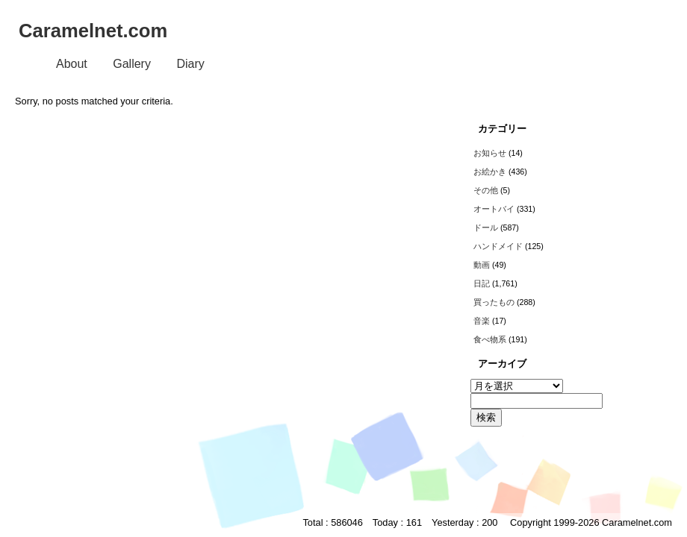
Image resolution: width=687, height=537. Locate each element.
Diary (190, 63)
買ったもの (494, 302)
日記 (481, 283)
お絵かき (489, 171)
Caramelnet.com (93, 30)
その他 (485, 190)
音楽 (481, 320)
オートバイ (494, 208)
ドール (485, 227)
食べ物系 (489, 339)
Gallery (132, 63)
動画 (481, 264)
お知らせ (489, 152)
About (71, 63)
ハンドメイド (498, 246)
